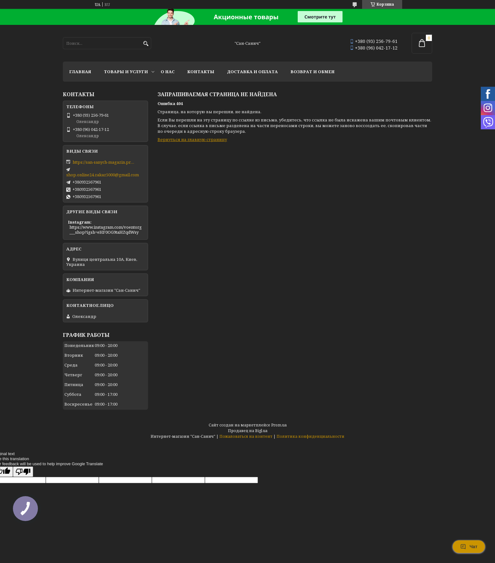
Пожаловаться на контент (245, 436)
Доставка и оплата (252, 71)
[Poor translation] (23, 471)
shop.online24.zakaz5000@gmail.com (102, 174)
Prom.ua (279, 425)
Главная (80, 71)
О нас (168, 71)
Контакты (200, 71)
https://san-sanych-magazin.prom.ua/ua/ (104, 162)
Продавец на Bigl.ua (247, 430)
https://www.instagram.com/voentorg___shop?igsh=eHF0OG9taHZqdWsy (105, 230)
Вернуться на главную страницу (192, 139)
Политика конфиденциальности (310, 436)
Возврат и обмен (312, 71)
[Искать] (145, 43)
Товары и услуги (126, 71)
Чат (468, 546)
